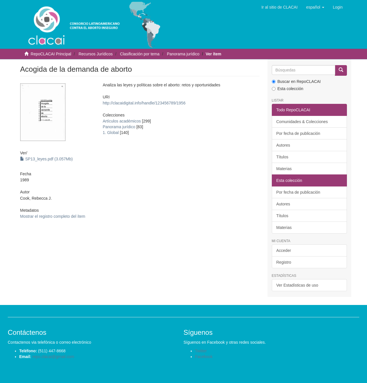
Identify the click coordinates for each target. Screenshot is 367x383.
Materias (284, 168)
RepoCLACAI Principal (51, 54)
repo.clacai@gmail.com (53, 356)
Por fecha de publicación (298, 133)
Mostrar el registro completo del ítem (52, 216)
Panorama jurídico (183, 54)
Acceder (283, 250)
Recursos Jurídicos (96, 54)
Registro (283, 262)
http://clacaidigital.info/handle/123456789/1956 (144, 103)
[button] (315, 7)
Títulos (282, 157)
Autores (283, 145)
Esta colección (287, 88)
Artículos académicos (122, 121)
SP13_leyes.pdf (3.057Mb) (46, 159)
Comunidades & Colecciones (302, 121)
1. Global (111, 132)
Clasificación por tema (140, 54)
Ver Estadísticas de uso (297, 285)
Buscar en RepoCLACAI (296, 81)
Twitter (201, 351)
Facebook (203, 356)
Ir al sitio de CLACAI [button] (279, 7)
